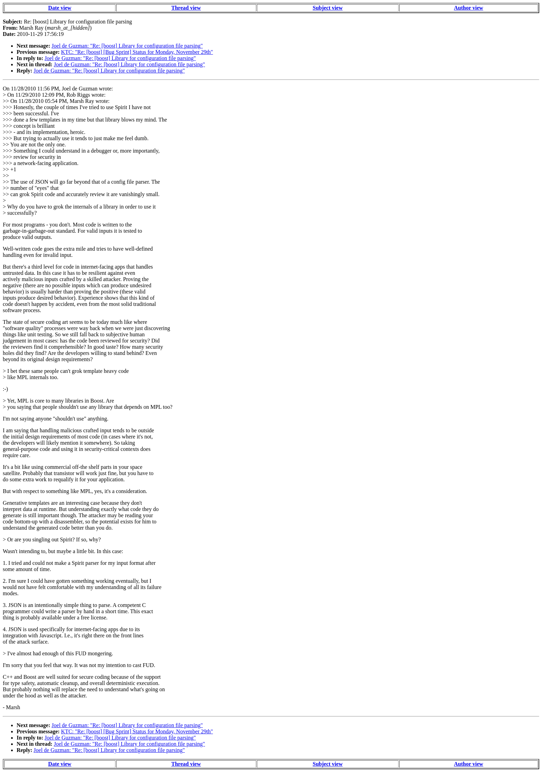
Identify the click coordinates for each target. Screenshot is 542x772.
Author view (468, 8)
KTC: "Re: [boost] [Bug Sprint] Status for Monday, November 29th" (137, 52)
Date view (59, 8)
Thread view (186, 8)
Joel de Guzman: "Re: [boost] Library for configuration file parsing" (127, 46)
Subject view (328, 8)
